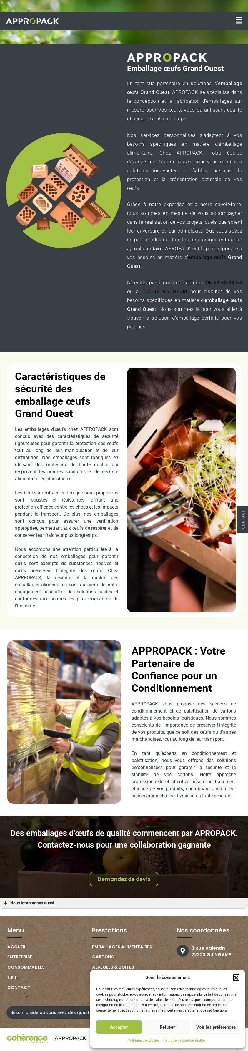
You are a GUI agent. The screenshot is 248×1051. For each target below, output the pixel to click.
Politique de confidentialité (183, 1040)
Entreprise (20, 959)
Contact (19, 990)
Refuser (167, 1027)
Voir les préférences (216, 1027)
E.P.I (11, 979)
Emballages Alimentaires (123, 948)
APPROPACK (70, 1040)
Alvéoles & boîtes (114, 969)
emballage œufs (207, 257)
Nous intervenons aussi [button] (28, 905)
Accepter (119, 1027)
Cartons (103, 959)
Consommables (26, 969)
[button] (236, 977)
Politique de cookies (143, 1040)
